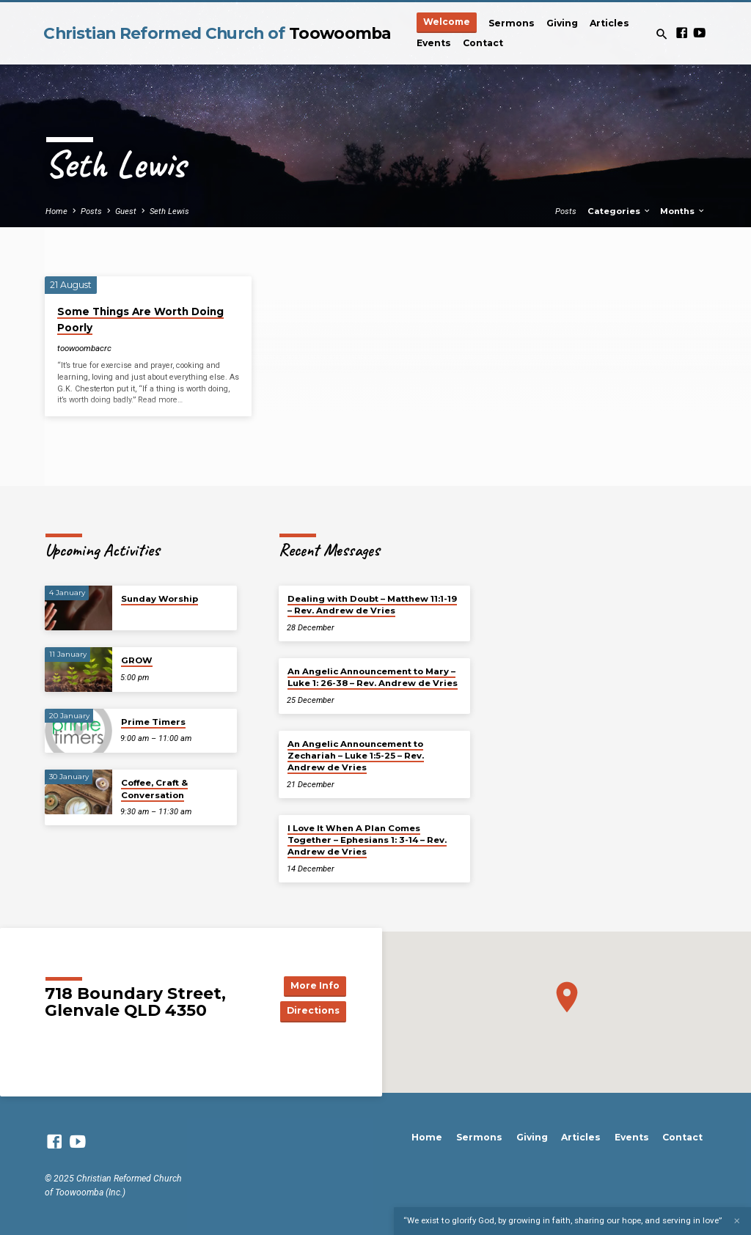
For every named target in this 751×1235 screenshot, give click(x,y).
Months (683, 211)
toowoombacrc (84, 348)
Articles (609, 23)
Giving (562, 23)
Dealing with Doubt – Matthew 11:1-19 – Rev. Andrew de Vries (372, 605)
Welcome (446, 21)
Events (434, 42)
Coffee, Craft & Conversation (154, 789)
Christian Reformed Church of (216, 33)
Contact (483, 42)
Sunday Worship (159, 599)
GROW (137, 660)
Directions (312, 1011)
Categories (619, 211)
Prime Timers (153, 722)
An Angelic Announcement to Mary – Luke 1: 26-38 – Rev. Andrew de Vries (372, 677)
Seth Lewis (169, 211)
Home (56, 211)
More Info (313, 984)
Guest (125, 211)
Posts (91, 211)
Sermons (511, 23)
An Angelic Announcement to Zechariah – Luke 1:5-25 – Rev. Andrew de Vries (355, 756)
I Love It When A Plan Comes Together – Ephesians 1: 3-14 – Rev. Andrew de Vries (367, 840)
